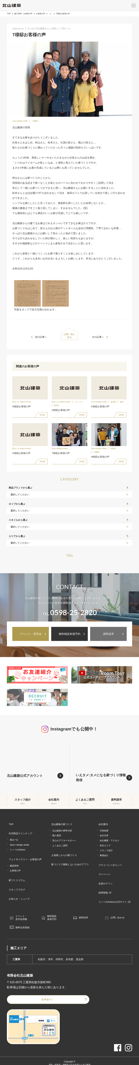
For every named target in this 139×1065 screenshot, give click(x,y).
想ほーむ (14, 838)
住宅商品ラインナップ (19, 833)
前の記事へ (42, 336)
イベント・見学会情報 (24, 908)
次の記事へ (96, 336)
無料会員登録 (25, 918)
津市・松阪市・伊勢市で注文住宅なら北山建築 (69, 1057)
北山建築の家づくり (61, 826)
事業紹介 (105, 856)
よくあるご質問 (60, 846)
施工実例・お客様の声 (23, 14)
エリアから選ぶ (17, 540)
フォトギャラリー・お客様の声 (24, 857)
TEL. (69, 616)
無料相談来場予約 (69, 636)
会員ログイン (105, 879)
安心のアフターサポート (65, 842)
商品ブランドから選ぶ (20, 492)
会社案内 (103, 826)
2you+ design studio (19, 843)
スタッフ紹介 (107, 851)
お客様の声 (40, 14)
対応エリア (106, 846)
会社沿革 (105, 836)
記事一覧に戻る (69, 337)
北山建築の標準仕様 (62, 832)
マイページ (104, 872)
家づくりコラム (16, 875)
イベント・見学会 (30, 636)
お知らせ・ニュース (18, 889)
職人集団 (57, 836)
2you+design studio (20, 121)
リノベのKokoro (17, 848)
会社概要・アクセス (110, 842)
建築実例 (14, 862)
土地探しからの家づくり (64, 855)
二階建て (35, 121)
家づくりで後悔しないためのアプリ (70, 862)
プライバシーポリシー (110, 865)
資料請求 (108, 636)
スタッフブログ (16, 882)
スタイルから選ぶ (18, 524)
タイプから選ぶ (17, 508)
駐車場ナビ (33, 991)
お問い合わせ (120, 907)
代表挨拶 (105, 832)
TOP (8, 14)
